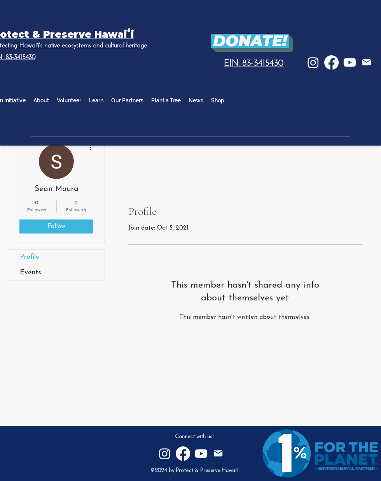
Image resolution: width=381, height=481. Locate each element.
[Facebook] (331, 62)
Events (30, 272)
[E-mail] (366, 62)
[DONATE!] (250, 41)
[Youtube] (350, 62)
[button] (96, 100)
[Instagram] (313, 62)
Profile (30, 257)
